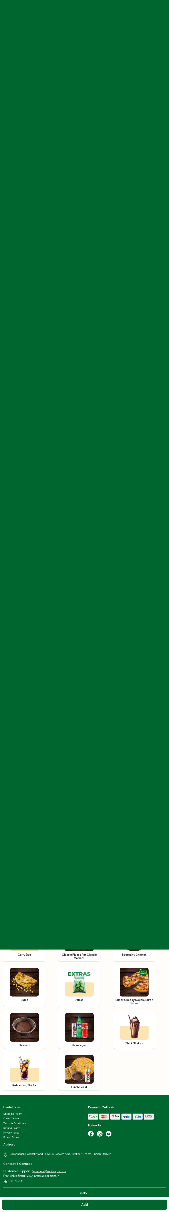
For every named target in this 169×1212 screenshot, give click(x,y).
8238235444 (13, 1181)
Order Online (11, 1118)
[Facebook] (91, 1134)
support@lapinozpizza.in (49, 1171)
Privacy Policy (11, 1132)
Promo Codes (11, 1137)
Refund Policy (11, 1128)
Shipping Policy (12, 1113)
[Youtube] (109, 1134)
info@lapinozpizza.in (44, 1175)
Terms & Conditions (14, 1123)
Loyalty (83, 1192)
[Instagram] (100, 1134)
